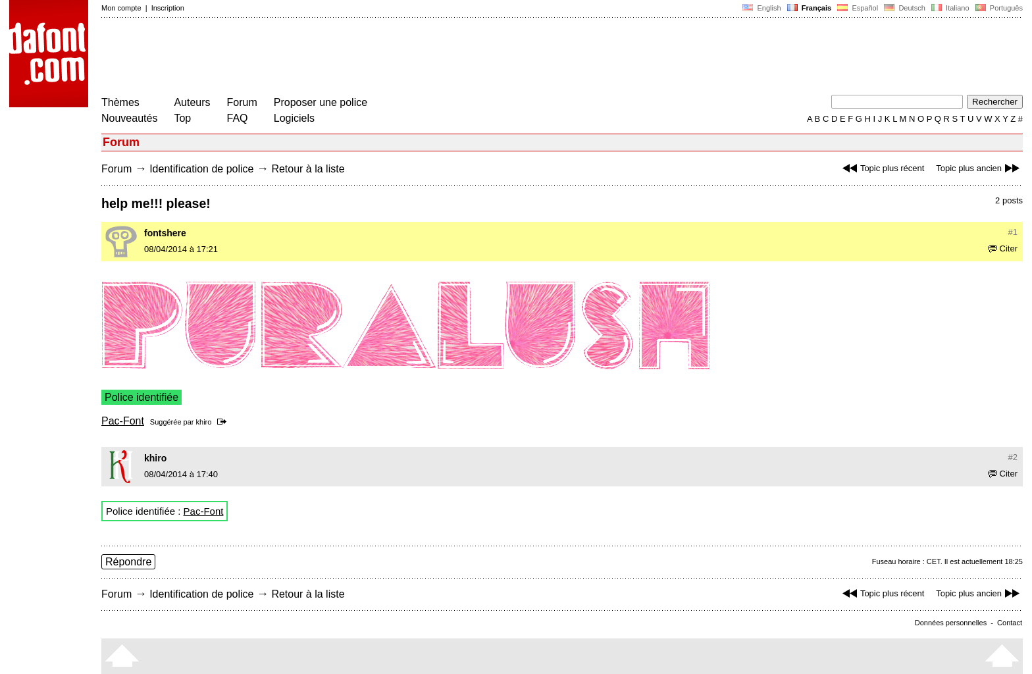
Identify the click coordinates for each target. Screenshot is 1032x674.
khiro (204, 422)
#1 (1013, 232)
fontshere (165, 233)
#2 (1013, 457)
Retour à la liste (307, 168)
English (761, 8)
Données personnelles (951, 623)
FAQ (237, 118)
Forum (242, 102)
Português (998, 8)
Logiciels (294, 118)
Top (182, 118)
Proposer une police (320, 102)
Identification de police (201, 168)
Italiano (950, 8)
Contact (1009, 623)
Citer (1003, 248)
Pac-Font (122, 421)
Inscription (167, 8)
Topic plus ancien (979, 168)
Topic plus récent (882, 168)
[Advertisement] (340, 58)
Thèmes (120, 102)
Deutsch (904, 8)
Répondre (128, 561)
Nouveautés (129, 118)
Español (857, 8)
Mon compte (121, 8)
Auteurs (192, 102)
